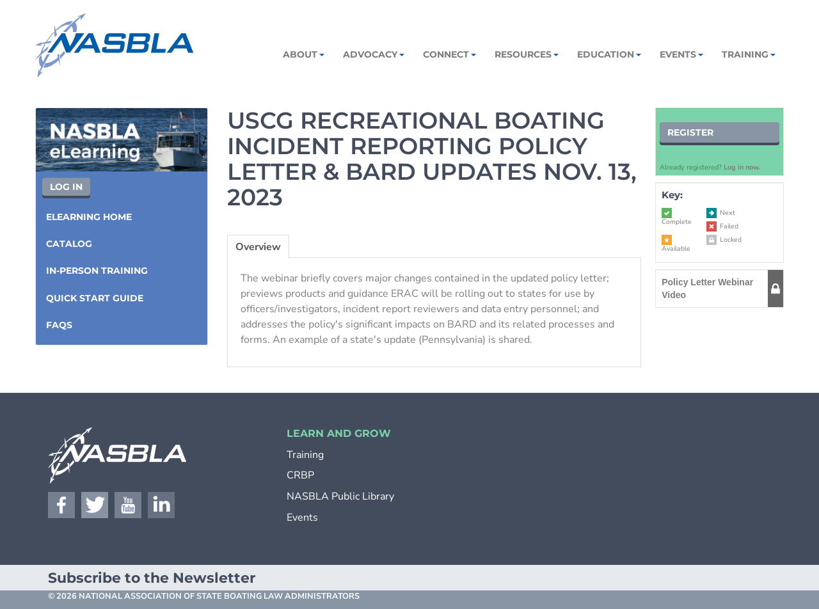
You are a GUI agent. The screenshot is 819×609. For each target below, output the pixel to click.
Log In (66, 187)
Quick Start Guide (94, 298)
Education (608, 54)
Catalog (69, 243)
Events (680, 54)
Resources (526, 54)
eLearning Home (89, 217)
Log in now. (742, 167)
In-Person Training (97, 270)
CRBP (300, 475)
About (302, 54)
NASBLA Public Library (340, 496)
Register (690, 132)
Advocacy (372, 54)
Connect (448, 54)
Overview (258, 247)
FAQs (59, 325)
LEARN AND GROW (339, 433)
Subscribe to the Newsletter (151, 578)
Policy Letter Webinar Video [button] (707, 288)
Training (748, 54)
